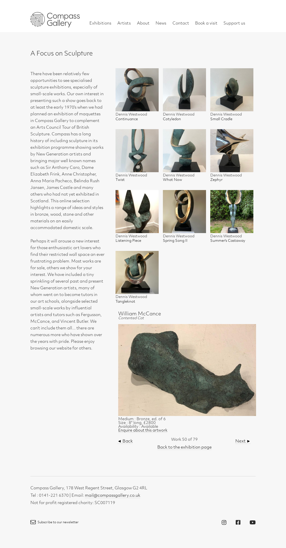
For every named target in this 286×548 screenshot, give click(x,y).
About (143, 23)
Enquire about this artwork (142, 430)
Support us (234, 23)
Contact (180, 23)
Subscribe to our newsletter (54, 522)
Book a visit (206, 23)
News (161, 23)
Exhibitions (100, 23)
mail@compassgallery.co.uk (112, 496)
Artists (124, 23)
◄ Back (125, 441)
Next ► (243, 441)
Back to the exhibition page (184, 447)
